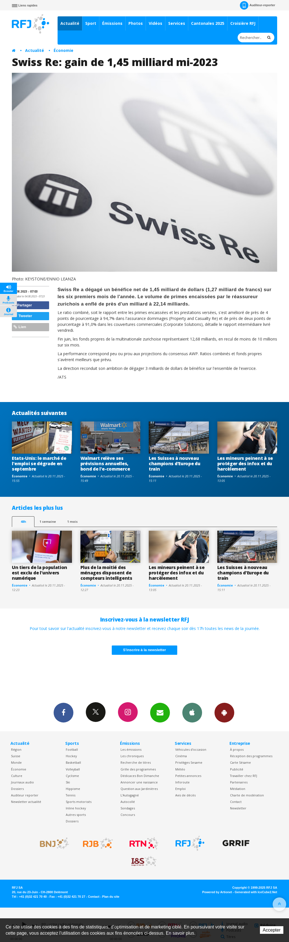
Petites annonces (188, 776)
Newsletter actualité (26, 801)
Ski (68, 782)
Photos (135, 23)
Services (176, 23)
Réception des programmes (251, 756)
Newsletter (238, 808)
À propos (237, 749)
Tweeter (23, 316)
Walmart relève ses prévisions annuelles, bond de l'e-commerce (105, 463)
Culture (16, 776)
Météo (180, 769)
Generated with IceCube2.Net (256, 892)
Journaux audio (22, 782)
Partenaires (239, 782)
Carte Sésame (240, 762)
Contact (236, 801)
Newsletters (160, 712)
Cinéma (181, 756)
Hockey (71, 756)
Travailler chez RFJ (243, 776)
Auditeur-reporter (257, 5)
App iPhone (192, 712)
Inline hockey (76, 808)
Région (16, 749)
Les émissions (131, 749)
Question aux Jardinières (139, 789)
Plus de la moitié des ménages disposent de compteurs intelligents (106, 572)
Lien (20, 327)
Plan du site (110, 896)
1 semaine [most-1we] (48, 521)
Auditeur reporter (24, 795)
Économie (63, 50)
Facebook (63, 712)
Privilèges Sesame (188, 762)
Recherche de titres (136, 762)
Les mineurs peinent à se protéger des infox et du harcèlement (245, 463)
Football (72, 749)
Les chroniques (132, 756)
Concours (128, 814)
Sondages (128, 808)
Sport (90, 23)
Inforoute (182, 782)
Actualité (69, 23)
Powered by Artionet (217, 892)
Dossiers (17, 789)
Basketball (73, 762)
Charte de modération (247, 795)
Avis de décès (185, 795)
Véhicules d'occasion (190, 749)
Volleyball (73, 769)
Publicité (236, 769)
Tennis (70, 795)
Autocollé (128, 801)
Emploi (180, 789)
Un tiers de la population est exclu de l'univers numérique (39, 572)
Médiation (237, 789)
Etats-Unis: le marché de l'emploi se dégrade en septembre (39, 463)
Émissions (112, 23)
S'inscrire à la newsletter (144, 650)
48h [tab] (23, 521)
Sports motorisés (78, 801)
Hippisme (73, 789)
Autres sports (76, 814)
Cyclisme (72, 776)
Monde (16, 762)
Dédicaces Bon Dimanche (140, 776)
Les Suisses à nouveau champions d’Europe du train (174, 463)
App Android (224, 712)
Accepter (272, 930)
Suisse (15, 756)
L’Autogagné (130, 795)
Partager (23, 305)
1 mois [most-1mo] (72, 521)
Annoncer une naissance (139, 782)
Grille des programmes (138, 769)
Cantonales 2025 (207, 23)
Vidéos (155, 23)
